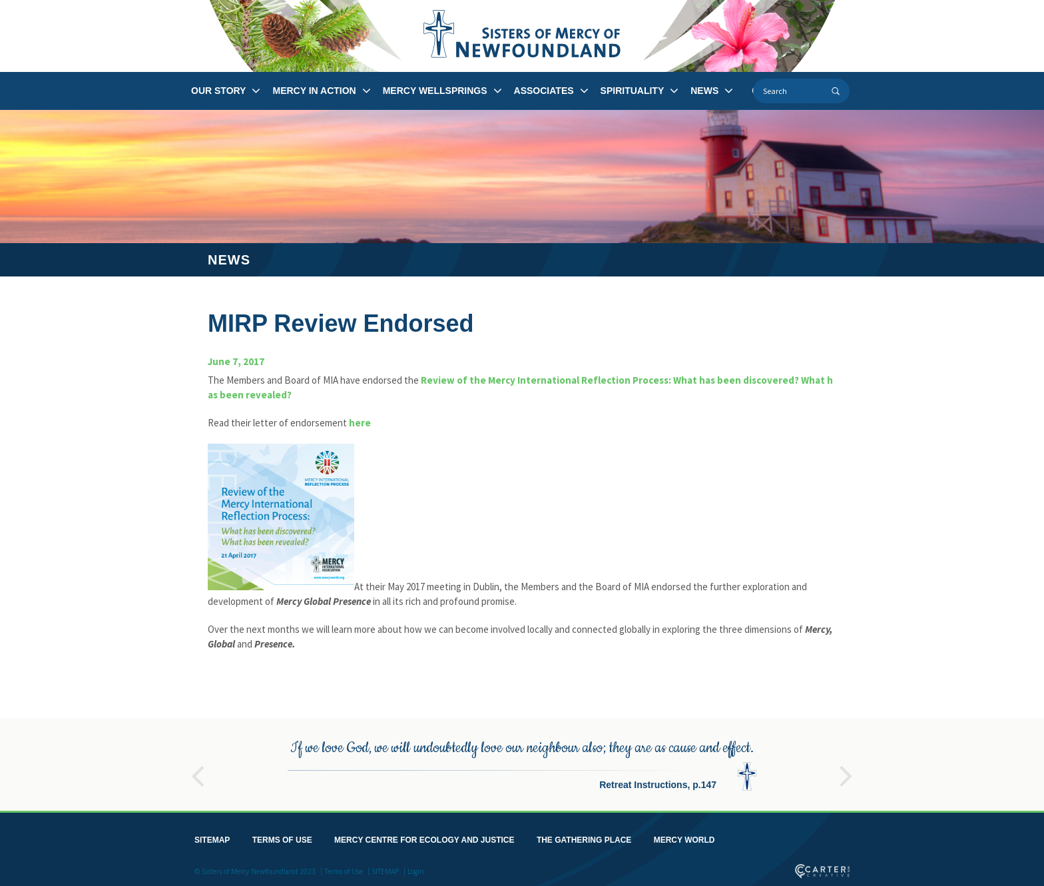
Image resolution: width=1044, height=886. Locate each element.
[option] (522, 761)
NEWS (704, 90)
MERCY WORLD (684, 837)
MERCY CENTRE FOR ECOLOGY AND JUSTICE (424, 837)
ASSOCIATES (544, 90)
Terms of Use (343, 868)
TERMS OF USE (282, 837)
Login (415, 868)
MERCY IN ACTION (314, 90)
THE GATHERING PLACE (584, 837)
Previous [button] (197, 767)
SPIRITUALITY (632, 90)
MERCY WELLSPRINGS (435, 90)
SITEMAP (212, 837)
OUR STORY (218, 90)
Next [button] (846, 767)
